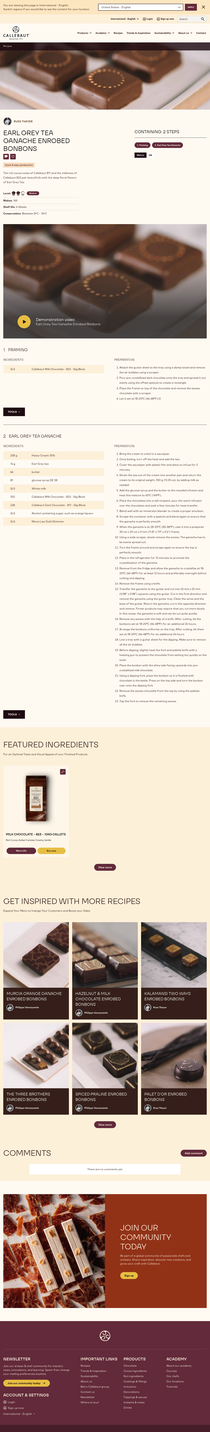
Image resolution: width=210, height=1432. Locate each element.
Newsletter (88, 1397)
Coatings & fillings (135, 1381)
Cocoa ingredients (135, 1371)
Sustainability (89, 1376)
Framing (143, 145)
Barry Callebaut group (95, 1386)
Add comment (194, 1153)
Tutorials (172, 1386)
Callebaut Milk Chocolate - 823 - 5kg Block (58, 369)
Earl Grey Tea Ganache (168, 145)
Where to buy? (90, 1402)
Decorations (131, 1392)
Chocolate (130, 1365)
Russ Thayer (23, 121)
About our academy (178, 1365)
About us (86, 1381)
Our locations (175, 1381)
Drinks (128, 1407)
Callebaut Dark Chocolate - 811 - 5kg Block (58, 505)
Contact (201, 33)
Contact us (88, 1392)
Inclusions (130, 1386)
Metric (140, 155)
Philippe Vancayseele (27, 1007)
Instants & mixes (134, 1402)
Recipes (118, 33)
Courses (171, 1371)
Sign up (129, 1275)
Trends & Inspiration (138, 33)
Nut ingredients (134, 1376)
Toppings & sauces (135, 1397)
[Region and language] (140, 7)
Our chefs (172, 1376)
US (150, 155)
